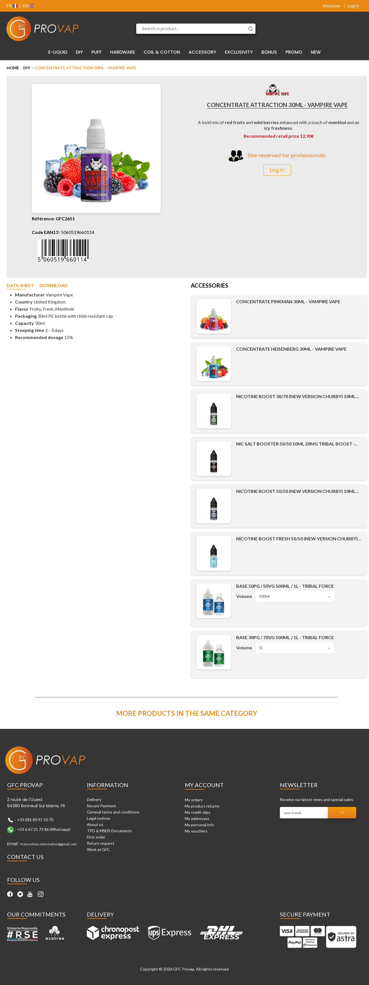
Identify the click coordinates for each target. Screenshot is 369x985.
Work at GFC (98, 849)
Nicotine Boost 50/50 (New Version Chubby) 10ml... (297, 491)
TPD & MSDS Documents (109, 830)
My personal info (199, 824)
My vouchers (196, 831)
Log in (353, 5)
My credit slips (197, 812)
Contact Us (25, 856)
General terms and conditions (113, 812)
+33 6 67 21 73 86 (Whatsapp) (43, 829)
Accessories (209, 286)
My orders (194, 799)
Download (53, 285)
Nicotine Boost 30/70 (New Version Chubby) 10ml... (297, 396)
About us (95, 824)
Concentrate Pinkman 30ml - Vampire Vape (288, 301)
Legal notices (98, 818)
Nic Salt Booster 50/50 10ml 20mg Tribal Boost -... (297, 443)
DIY (26, 67)
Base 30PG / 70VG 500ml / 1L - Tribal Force (285, 637)
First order (96, 837)
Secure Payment (101, 805)
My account (204, 784)
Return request (100, 843)
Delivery (94, 799)
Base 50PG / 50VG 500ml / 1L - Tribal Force (285, 586)
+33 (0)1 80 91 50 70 (35, 819)
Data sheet (20, 285)
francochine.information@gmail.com (49, 844)
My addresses (197, 818)
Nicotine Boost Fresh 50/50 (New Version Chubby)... (298, 538)
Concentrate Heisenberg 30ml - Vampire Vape (291, 349)
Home (13, 67)
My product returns (202, 806)
